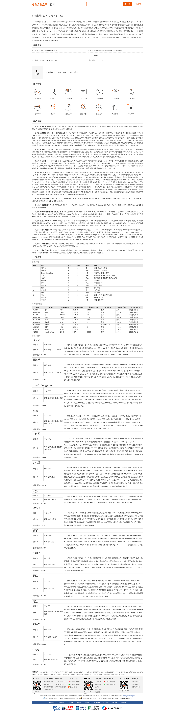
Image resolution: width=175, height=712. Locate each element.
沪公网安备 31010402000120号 (90, 698)
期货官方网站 (136, 687)
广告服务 (70, 702)
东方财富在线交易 (60, 684)
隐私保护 (105, 702)
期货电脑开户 (136, 684)
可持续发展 (61, 702)
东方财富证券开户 (60, 681)
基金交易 (98, 684)
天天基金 (87, 679)
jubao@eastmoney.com (129, 696)
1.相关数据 (50, 72)
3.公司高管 (74, 72)
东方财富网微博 (74, 682)
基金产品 (98, 689)
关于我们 (51, 702)
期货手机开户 (136, 681)
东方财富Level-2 (48, 684)
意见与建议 (72, 687)
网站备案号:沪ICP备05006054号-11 (70, 698)
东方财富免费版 (48, 681)
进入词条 (127, 4)
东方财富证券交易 (60, 687)
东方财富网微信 (74, 684)
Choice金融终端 (48, 689)
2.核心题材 (62, 72)
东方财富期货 (124, 679)
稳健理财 (98, 692)
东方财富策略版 (48, 687)
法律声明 (97, 702)
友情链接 (123, 702)
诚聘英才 (88, 702)
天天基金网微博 (109, 682)
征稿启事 (114, 702)
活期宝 (97, 687)
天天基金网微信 (109, 684)
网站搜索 (138, 4)
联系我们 (79, 702)
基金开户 (98, 681)
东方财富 (36, 679)
